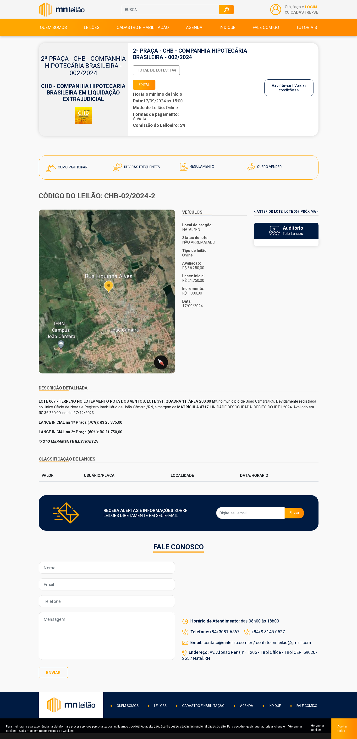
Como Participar (68, 175)
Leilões (91, 33)
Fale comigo (266, 33)
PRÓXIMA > (310, 220)
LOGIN (310, 10)
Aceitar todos (342, 729)
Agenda (194, 33)
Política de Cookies (61, 731)
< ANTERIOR (263, 220)
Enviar (294, 521)
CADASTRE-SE (304, 15)
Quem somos (53, 33)
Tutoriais (306, 33)
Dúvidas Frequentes (138, 175)
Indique (228, 33)
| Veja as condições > (289, 95)
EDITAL (146, 92)
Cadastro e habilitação (143, 33)
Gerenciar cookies (315, 729)
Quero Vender (266, 175)
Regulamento (198, 174)
